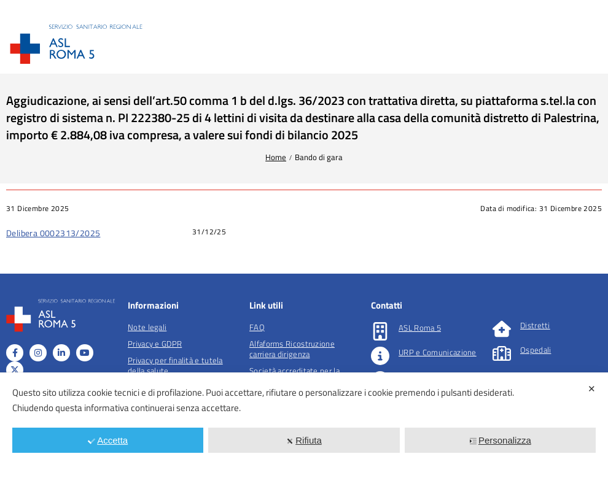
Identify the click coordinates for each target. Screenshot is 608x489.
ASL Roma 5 (420, 328)
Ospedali (535, 350)
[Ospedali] (502, 353)
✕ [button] (592, 388)
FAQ (257, 327)
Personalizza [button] (500, 440)
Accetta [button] (108, 440)
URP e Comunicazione (438, 352)
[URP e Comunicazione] (380, 356)
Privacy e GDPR (155, 343)
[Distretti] (502, 329)
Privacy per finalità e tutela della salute (175, 365)
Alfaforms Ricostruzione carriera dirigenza (292, 348)
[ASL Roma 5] (380, 331)
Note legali (147, 327)
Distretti (535, 325)
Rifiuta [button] (304, 440)
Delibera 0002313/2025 (53, 232)
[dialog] (304, 430)
